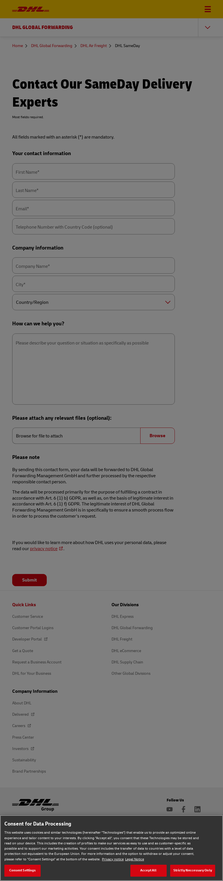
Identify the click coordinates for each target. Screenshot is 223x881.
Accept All (148, 870)
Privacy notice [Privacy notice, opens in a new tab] (113, 859)
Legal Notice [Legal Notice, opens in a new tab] (134, 859)
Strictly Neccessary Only (192, 870)
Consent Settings (22, 870)
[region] (111, 848)
